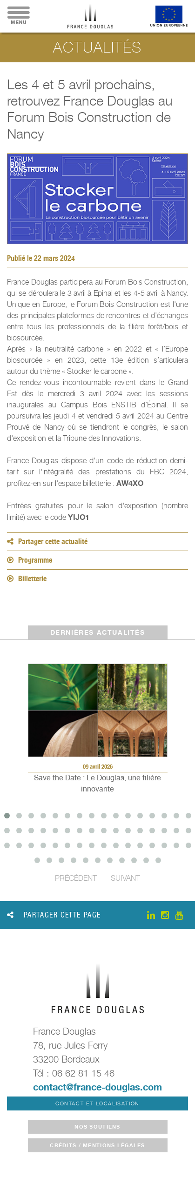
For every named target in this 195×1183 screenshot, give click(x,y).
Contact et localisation (97, 1103)
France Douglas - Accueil (90, 16)
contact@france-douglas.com (97, 1087)
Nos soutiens (97, 1126)
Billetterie (27, 578)
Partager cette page (54, 915)
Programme (29, 560)
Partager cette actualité (47, 541)
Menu (18, 16)
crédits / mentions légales (97, 1145)
